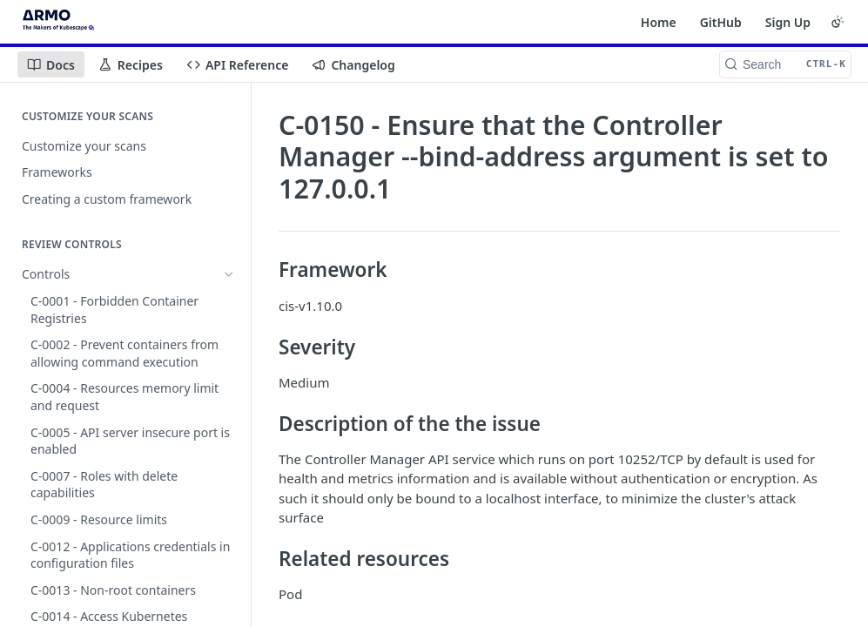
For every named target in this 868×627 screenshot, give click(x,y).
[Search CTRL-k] (785, 64)
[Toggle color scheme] (837, 22)
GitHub (721, 22)
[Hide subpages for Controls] (229, 274)
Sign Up (788, 22)
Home (658, 22)
